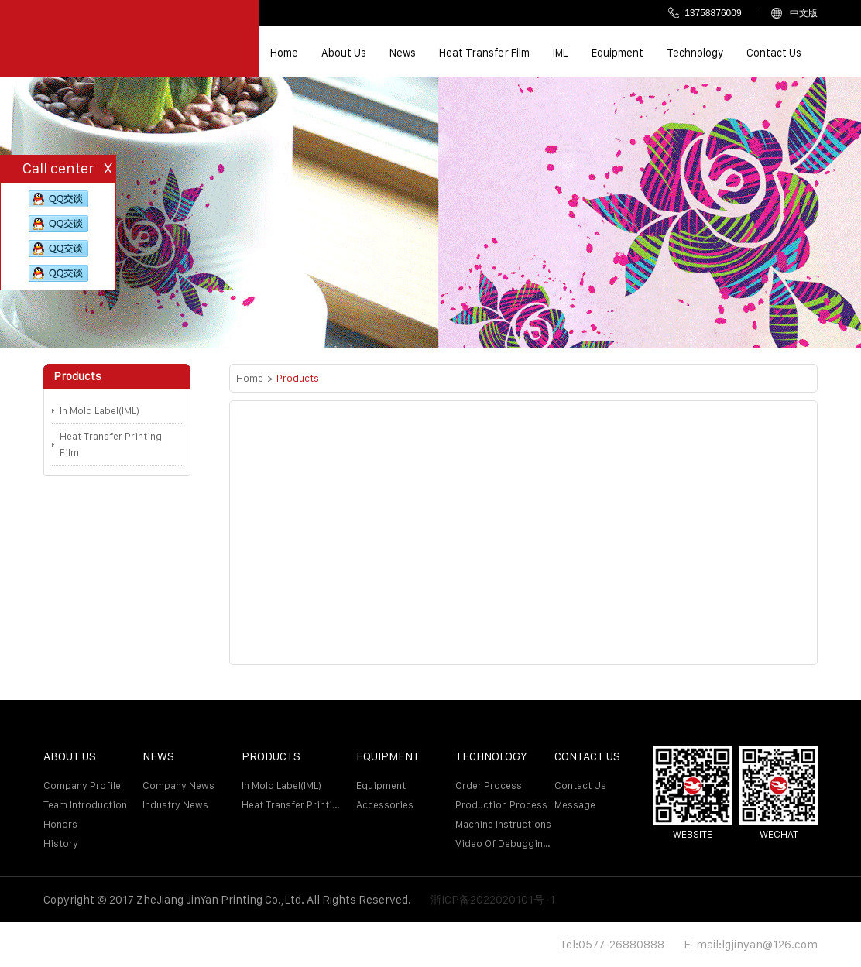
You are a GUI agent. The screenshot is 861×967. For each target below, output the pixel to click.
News (402, 52)
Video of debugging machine (504, 843)
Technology (695, 52)
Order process (488, 785)
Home (284, 52)
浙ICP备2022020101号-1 (492, 899)
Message (574, 805)
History (60, 843)
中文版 (794, 13)
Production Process (501, 805)
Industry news (175, 805)
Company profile (82, 785)
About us (343, 52)
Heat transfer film (484, 52)
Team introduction (85, 805)
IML (560, 52)
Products (297, 378)
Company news (178, 785)
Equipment (617, 52)
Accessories (384, 805)
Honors (60, 824)
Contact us (773, 52)
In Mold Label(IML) (99, 411)
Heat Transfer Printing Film (111, 444)
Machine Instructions (503, 824)
